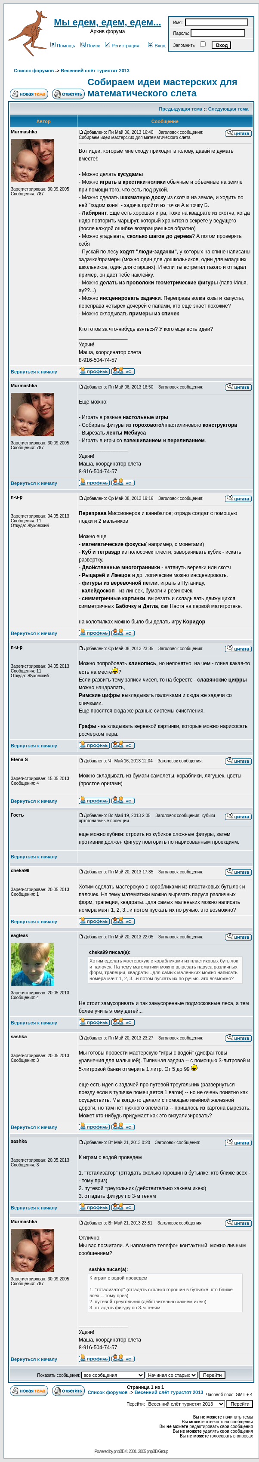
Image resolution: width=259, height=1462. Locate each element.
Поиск (90, 45)
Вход (156, 45)
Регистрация (122, 45)
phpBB (119, 1451)
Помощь (62, 45)
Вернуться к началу (34, 371)
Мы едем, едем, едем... (107, 22)
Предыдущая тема (180, 108)
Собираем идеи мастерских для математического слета (162, 88)
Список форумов (34, 70)
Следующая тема (228, 108)
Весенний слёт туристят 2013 (95, 70)
